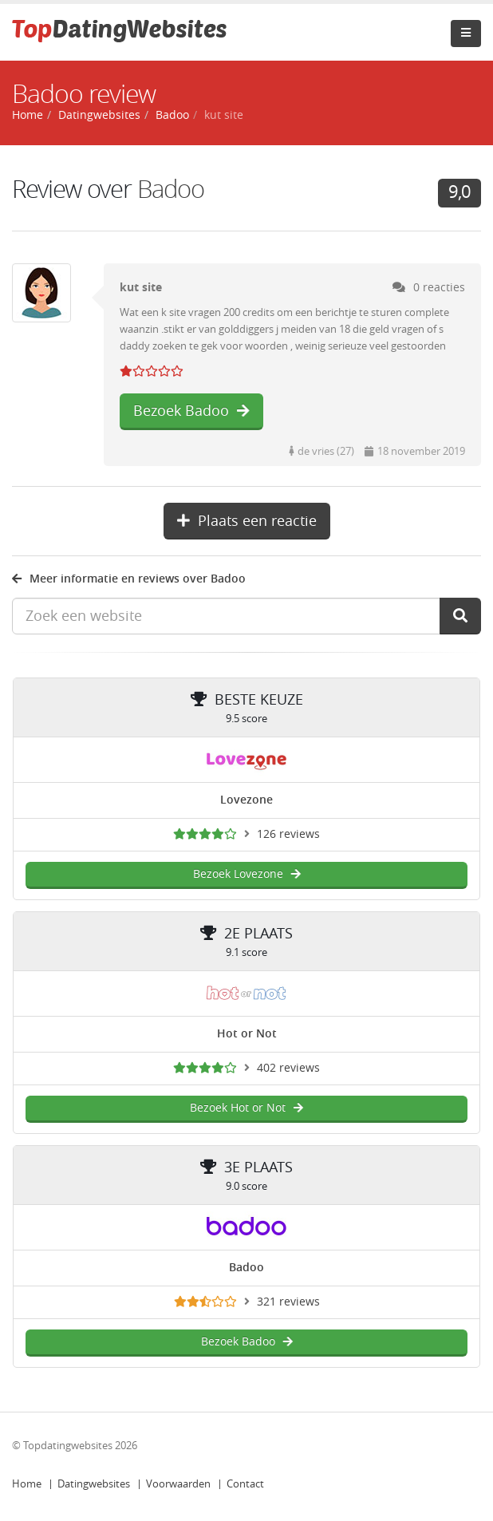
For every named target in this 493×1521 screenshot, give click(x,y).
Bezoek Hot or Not (246, 1108)
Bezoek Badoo (191, 411)
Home (26, 1484)
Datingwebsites (93, 1484)
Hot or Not (247, 1034)
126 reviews (288, 834)
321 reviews (288, 1302)
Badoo (172, 115)
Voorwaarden (178, 1484)
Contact (245, 1484)
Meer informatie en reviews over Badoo (129, 579)
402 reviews (288, 1068)
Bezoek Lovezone (247, 874)
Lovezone (246, 800)
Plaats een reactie (247, 521)
